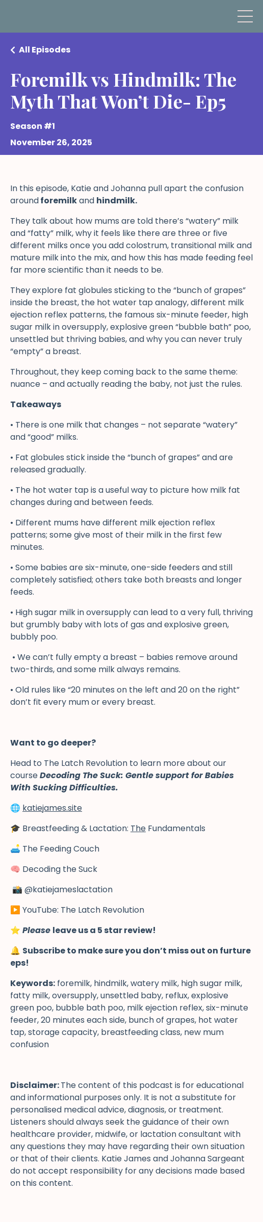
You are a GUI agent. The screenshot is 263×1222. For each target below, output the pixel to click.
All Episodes (44, 50)
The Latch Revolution (85, 763)
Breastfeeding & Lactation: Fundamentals (113, 828)
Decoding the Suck (60, 869)
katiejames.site (52, 808)
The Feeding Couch (60, 849)
